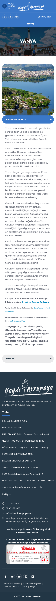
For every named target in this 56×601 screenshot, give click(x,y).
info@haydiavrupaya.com (19, 513)
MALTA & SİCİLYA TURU (12, 428)
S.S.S (24, 586)
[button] (28, 24)
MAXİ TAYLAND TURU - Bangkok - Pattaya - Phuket (25, 434)
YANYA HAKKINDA (16, 119)
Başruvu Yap (44, 16)
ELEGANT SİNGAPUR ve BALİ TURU (18, 461)
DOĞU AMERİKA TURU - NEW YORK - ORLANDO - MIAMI (28, 481)
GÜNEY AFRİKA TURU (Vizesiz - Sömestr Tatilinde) (25, 448)
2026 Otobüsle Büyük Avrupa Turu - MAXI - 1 (22, 467)
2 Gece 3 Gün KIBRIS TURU (14, 421)
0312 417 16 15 (12, 503)
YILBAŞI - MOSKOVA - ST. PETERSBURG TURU (23, 441)
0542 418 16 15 (13, 508)
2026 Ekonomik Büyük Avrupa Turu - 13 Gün (22, 487)
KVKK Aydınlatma (11, 586)
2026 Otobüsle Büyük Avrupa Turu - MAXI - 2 (22, 474)
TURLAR (10, 358)
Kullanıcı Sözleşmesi (32, 583)
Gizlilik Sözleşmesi (12, 583)
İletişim (33, 586)
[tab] (28, 119)
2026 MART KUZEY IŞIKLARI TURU (17, 454)
